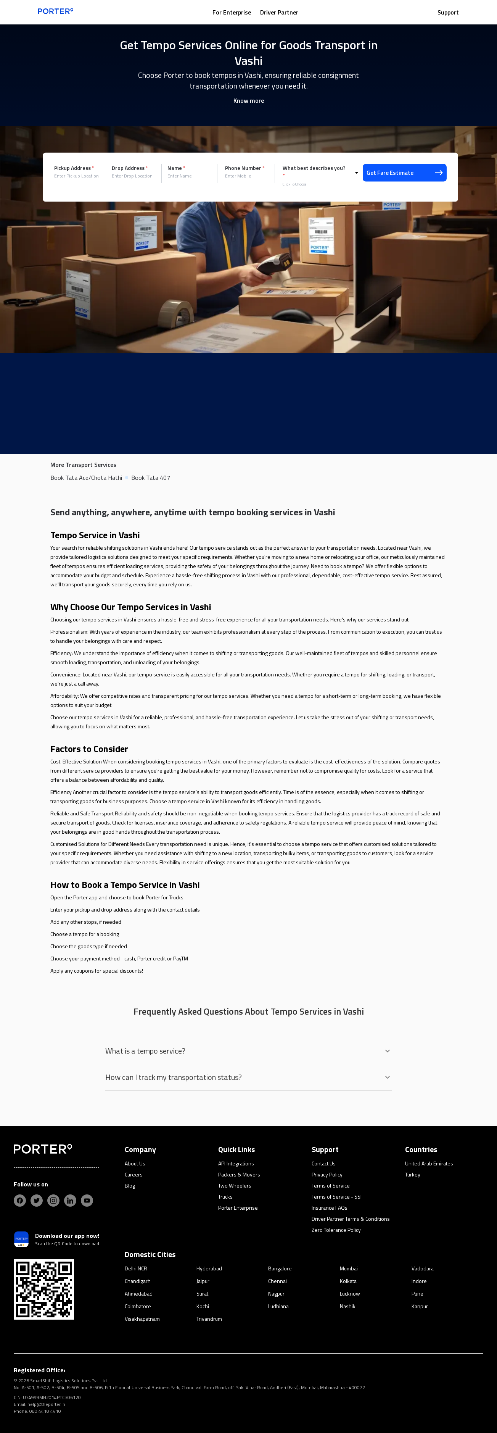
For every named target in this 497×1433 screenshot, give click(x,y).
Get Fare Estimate (405, 172)
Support (448, 12)
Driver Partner (279, 12)
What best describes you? (314, 171)
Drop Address (130, 168)
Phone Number (245, 168)
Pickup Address (74, 168)
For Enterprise (231, 12)
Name (176, 168)
